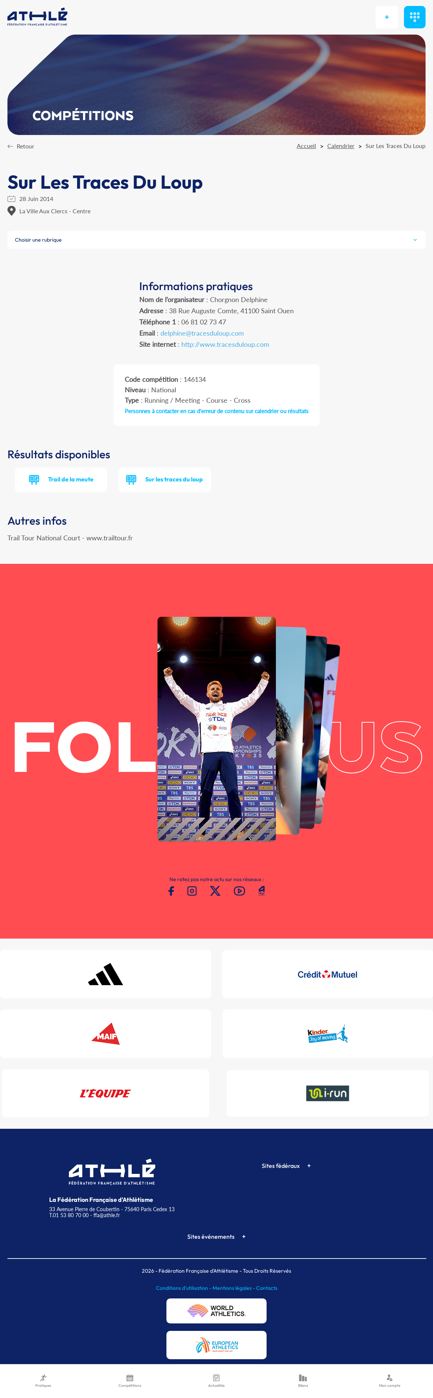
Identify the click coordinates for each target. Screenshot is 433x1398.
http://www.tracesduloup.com (225, 344)
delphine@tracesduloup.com (202, 333)
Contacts (266, 1288)
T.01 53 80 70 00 (69, 1215)
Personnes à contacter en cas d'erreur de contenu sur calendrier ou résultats (217, 411)
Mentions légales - (234, 1288)
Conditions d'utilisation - (184, 1288)
